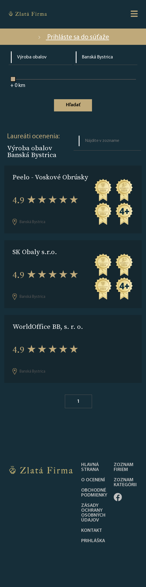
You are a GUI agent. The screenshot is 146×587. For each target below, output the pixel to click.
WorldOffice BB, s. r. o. (47, 326)
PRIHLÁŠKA (93, 541)
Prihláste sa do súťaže (73, 37)
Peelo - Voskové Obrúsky (50, 177)
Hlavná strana (90, 467)
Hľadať (73, 105)
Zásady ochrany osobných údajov (93, 513)
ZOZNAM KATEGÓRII (125, 483)
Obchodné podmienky (94, 493)
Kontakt (91, 530)
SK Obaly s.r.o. (34, 251)
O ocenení (93, 480)
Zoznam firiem (124, 467)
